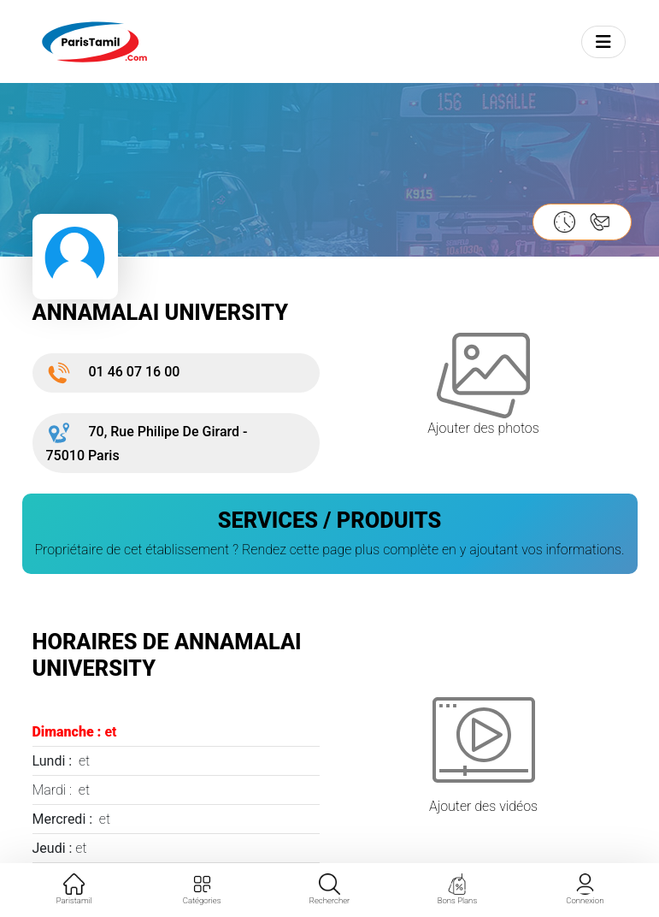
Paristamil (74, 889)
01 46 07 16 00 (113, 372)
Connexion (584, 889)
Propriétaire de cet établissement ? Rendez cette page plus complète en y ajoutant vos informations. (329, 549)
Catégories (202, 889)
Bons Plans (458, 889)
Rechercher (329, 889)
